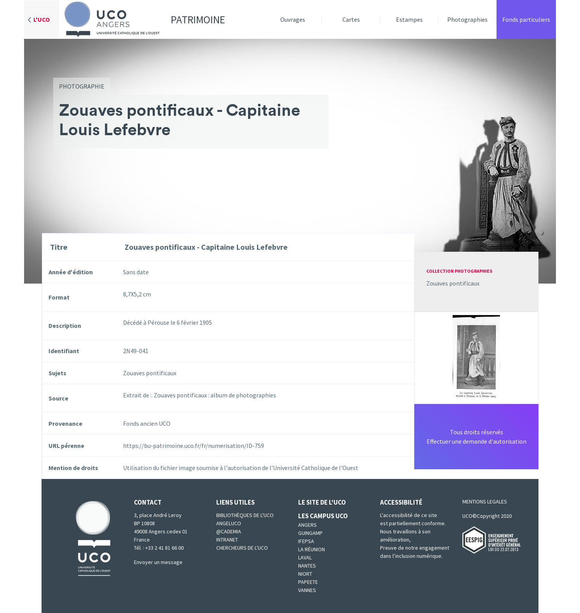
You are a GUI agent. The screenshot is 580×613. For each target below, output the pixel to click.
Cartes (351, 19)
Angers (307, 524)
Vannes (307, 590)
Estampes (409, 19)
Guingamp (310, 532)
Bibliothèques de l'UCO (245, 515)
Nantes (307, 565)
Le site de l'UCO (322, 502)
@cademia (228, 531)
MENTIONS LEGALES (484, 501)
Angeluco (228, 523)
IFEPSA (306, 541)
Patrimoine (142, 19)
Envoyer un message (158, 562)
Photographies (467, 19)
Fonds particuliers (526, 19)
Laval (305, 557)
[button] (476, 357)
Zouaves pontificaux (452, 283)
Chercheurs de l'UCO (242, 547)
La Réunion (311, 549)
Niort (305, 573)
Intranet (227, 539)
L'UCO (41, 19)
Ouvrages (292, 19)
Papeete (308, 581)
